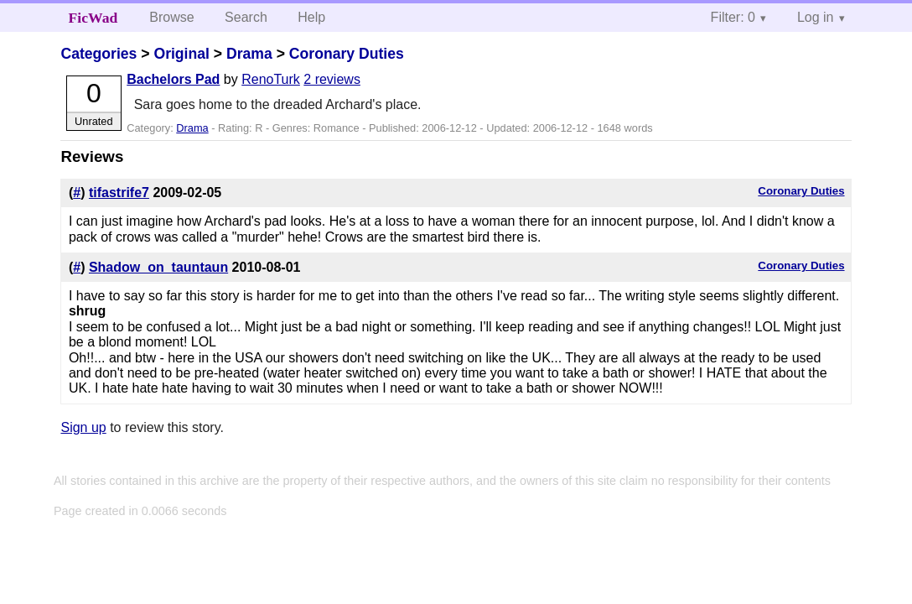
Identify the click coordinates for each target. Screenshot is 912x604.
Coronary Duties (346, 53)
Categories (98, 53)
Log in (815, 17)
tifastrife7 (119, 192)
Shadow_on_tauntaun (158, 267)
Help (311, 17)
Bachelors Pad (173, 79)
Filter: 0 (733, 17)
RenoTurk (270, 79)
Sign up (83, 427)
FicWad (93, 17)
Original (181, 53)
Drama (249, 53)
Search (246, 17)
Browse (171, 17)
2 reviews (331, 79)
